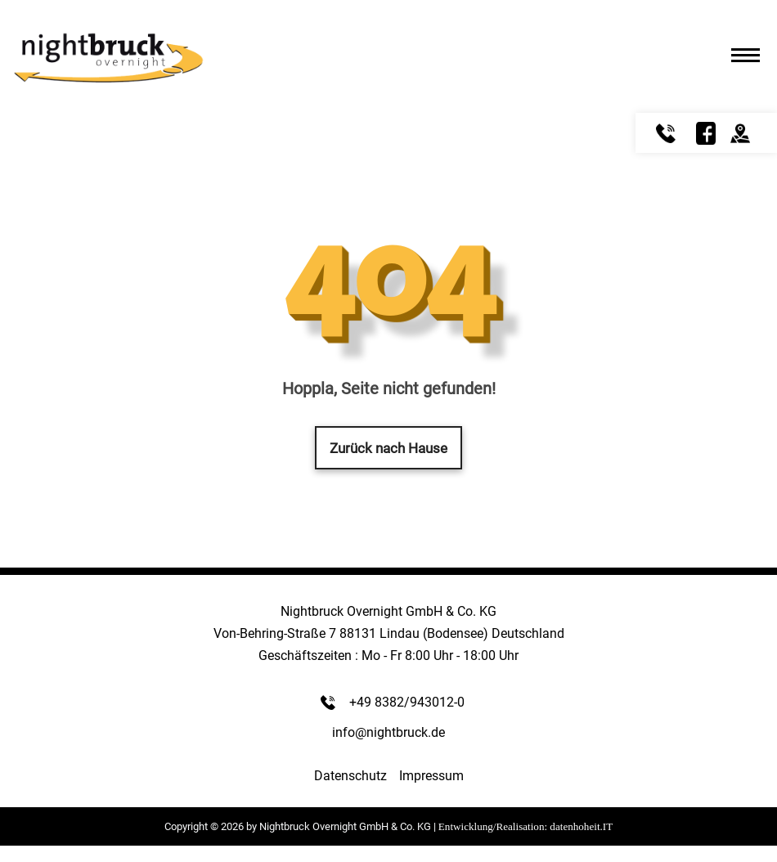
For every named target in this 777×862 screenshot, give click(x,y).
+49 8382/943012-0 (407, 702)
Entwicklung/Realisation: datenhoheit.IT (525, 826)
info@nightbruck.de (388, 732)
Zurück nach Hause (388, 448)
